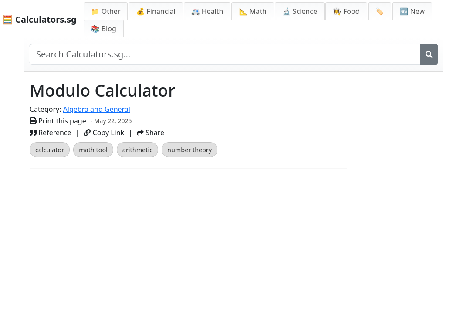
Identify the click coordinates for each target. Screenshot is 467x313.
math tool (93, 150)
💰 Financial (155, 11)
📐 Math (252, 11)
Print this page (58, 121)
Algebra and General (96, 109)
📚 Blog (103, 28)
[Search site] (224, 54)
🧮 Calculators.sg (39, 19)
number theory (189, 150)
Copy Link (104, 132)
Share (150, 132)
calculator (49, 150)
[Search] (429, 54)
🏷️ (380, 11)
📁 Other (106, 11)
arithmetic (137, 150)
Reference (50, 132)
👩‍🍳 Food (346, 11)
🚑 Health (207, 11)
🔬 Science (299, 11)
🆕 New (412, 11)
